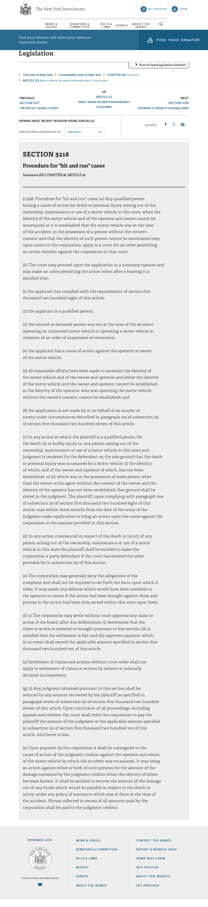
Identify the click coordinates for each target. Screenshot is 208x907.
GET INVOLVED (147, 892)
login (183, 10)
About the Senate (91, 892)
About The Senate (156, 26)
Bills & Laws (107, 26)
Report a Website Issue (156, 856)
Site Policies (147, 874)
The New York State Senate (60, 10)
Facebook (165, 131)
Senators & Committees (69, 26)
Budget (82, 874)
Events (129, 26)
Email (182, 131)
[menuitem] (31, 26)
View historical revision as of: (40, 139)
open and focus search (183, 27)
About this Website (153, 883)
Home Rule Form (150, 865)
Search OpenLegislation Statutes (162, 72)
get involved (157, 10)
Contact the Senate (154, 847)
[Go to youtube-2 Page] (40, 891)
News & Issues (31, 26)
